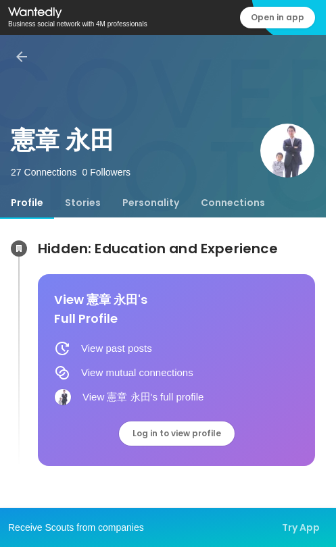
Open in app (277, 17)
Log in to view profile (177, 433)
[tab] (27, 202)
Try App (301, 527)
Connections (233, 202)
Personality (150, 202)
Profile (27, 202)
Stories (83, 202)
